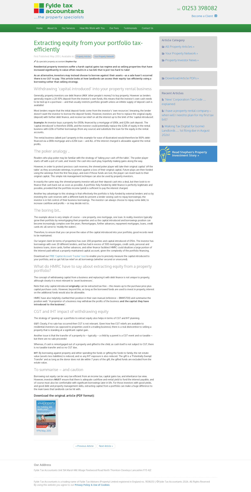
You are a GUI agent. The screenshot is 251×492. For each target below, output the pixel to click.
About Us (52, 28)
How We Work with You (92, 28)
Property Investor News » (182, 60)
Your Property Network (104, 56)
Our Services (68, 28)
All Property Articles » (179, 46)
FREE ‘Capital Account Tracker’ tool (68, 256)
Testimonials (130, 28)
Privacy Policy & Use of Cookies (92, 484)
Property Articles (83, 56)
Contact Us (147, 28)
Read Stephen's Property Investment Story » (189, 153)
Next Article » (106, 446)
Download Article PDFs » (182, 78)
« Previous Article (85, 446)
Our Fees (114, 28)
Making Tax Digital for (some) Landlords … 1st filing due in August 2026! (186, 130)
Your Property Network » (181, 53)
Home (39, 28)
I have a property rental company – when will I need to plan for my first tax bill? (188, 115)
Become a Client (202, 16)
